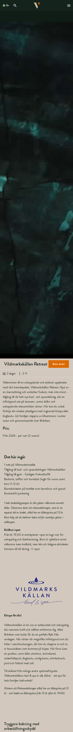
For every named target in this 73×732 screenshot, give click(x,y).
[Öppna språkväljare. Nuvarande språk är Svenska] (6, 5)
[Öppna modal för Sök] (15, 5)
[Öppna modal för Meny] (69, 5)
